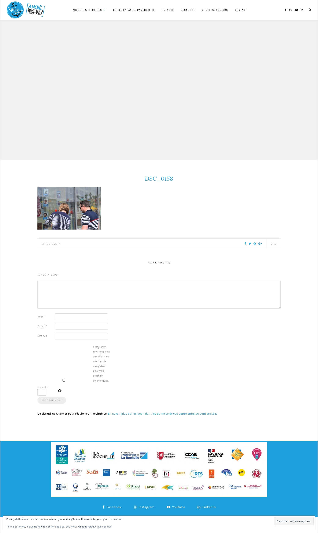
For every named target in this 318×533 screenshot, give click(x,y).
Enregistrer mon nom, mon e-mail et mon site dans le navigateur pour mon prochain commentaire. (101, 363)
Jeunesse (188, 10)
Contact (241, 10)
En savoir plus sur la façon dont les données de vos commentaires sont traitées (163, 413)
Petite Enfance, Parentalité (134, 10)
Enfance (168, 10)
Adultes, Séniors (215, 10)
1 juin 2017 (52, 243)
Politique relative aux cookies (94, 526)
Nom (40, 316)
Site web (42, 336)
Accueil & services (87, 10)
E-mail (42, 326)
